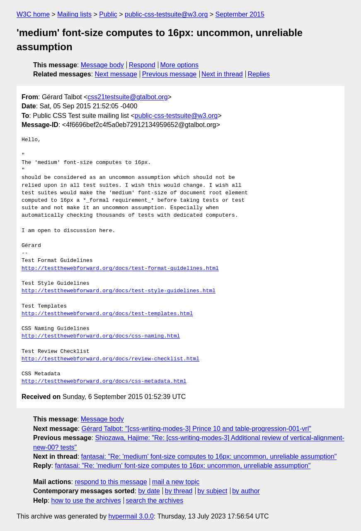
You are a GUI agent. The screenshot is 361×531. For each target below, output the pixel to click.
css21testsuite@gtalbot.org (127, 96)
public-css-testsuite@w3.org (166, 14)
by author (246, 490)
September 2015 (240, 14)
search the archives (155, 500)
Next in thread (222, 74)
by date (149, 490)
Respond (142, 65)
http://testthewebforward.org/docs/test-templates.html (107, 314)
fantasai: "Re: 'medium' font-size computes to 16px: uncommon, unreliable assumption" (209, 456)
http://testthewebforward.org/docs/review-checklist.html (110, 359)
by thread (179, 490)
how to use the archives (86, 500)
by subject (212, 490)
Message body (102, 65)
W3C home (33, 14)
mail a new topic (176, 481)
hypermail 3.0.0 (130, 516)
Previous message (169, 74)
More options (179, 65)
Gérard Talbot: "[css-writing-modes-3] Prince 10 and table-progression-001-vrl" (196, 428)
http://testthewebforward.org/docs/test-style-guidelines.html (119, 291)
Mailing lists (74, 14)
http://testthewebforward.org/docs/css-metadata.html (104, 381)
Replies (259, 74)
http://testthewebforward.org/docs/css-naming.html (101, 336)
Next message (116, 74)
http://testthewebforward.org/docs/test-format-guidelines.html (120, 268)
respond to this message (111, 481)
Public (108, 14)
